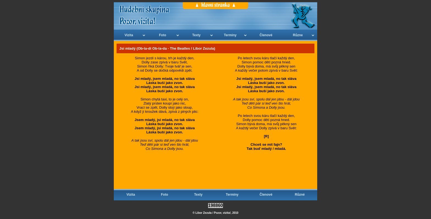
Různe (298, 35)
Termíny (230, 35)
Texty (196, 35)
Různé (300, 194)
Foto (162, 35)
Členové (265, 35)
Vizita (129, 35)
